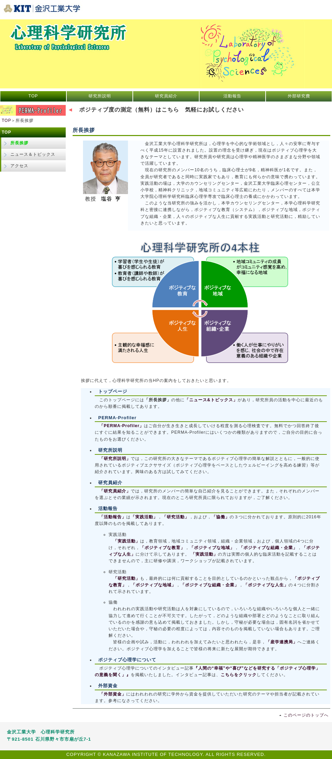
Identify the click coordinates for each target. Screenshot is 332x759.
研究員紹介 (166, 96)
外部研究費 (299, 96)
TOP (33, 96)
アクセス (19, 165)
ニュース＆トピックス (32, 154)
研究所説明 (100, 96)
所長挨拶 (19, 143)
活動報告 (232, 96)
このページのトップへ (306, 715)
